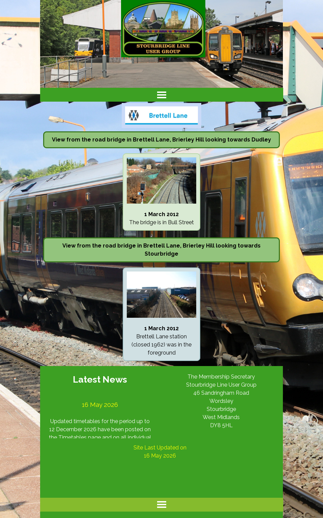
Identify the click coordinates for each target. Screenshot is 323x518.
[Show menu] (162, 95)
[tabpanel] (161, 140)
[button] (161, 157)
